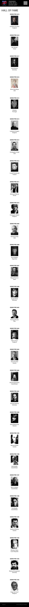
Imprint (4, 604)
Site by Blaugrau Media (21, 604)
